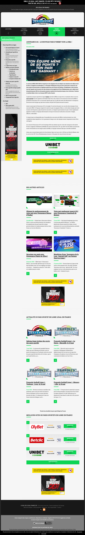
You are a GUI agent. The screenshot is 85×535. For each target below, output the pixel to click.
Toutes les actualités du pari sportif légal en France (53, 411)
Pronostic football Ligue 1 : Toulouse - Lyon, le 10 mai (35, 383)
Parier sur (53, 138)
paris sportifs (29, 98)
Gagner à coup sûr (14, 77)
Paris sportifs (53, 462)
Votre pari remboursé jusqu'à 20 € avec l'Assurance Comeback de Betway (66, 213)
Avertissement (37, 507)
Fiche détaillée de (53, 153)
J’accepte (43, 533)
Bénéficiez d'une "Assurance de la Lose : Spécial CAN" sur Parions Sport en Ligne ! (66, 256)
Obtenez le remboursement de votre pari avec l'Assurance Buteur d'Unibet (38, 213)
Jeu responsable (52, 507)
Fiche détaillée (70, 429)
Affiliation (44, 507)
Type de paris (12, 75)
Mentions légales (28, 507)
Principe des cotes (14, 69)
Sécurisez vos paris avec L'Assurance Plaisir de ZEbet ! (37, 255)
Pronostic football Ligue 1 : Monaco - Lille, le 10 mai (66, 383)
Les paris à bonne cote (15, 78)
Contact (59, 507)
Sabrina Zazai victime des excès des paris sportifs (38, 342)
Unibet (47, 96)
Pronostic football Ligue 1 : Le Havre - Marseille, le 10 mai (64, 342)
